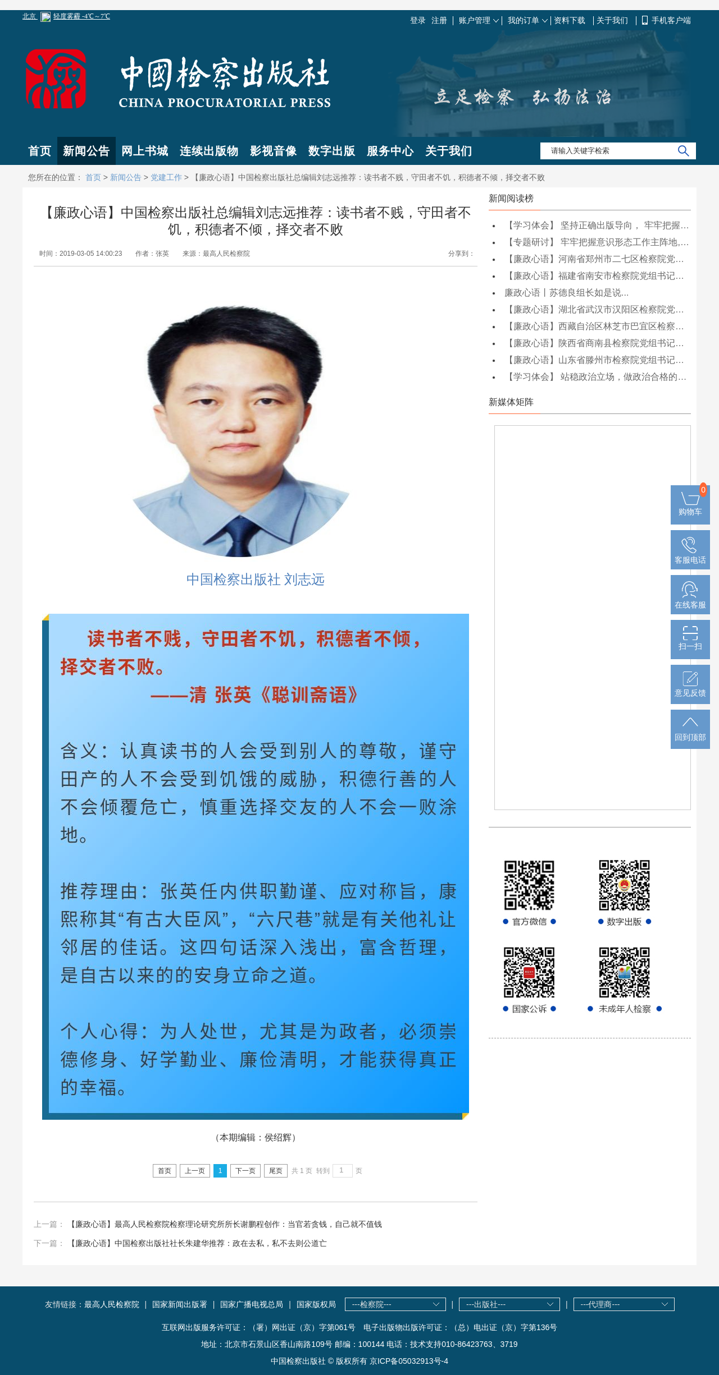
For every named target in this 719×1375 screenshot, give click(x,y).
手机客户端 (671, 20)
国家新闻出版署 (179, 1304)
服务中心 (390, 151)
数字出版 (332, 151)
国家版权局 (316, 1304)
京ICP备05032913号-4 (409, 1360)
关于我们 (613, 20)
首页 (40, 151)
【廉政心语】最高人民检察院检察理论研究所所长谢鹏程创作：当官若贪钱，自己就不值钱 (224, 1224)
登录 (418, 20)
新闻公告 (86, 151)
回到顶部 (690, 733)
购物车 (690, 507)
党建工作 (166, 177)
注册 (439, 20)
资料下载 (571, 20)
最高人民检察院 (111, 1304)
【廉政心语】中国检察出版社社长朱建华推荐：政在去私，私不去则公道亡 (197, 1243)
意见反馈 (690, 688)
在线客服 (690, 600)
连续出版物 (209, 151)
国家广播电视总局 (251, 1304)
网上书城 (145, 151)
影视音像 (273, 151)
